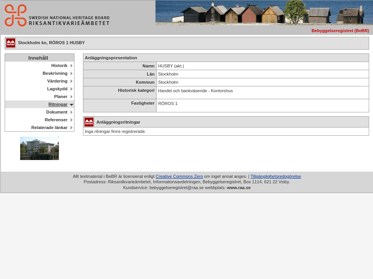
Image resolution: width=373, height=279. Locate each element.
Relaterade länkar (49, 127)
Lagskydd (57, 88)
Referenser (56, 119)
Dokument (56, 112)
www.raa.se (238, 187)
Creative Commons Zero (179, 176)
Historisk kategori (136, 90)
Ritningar (57, 104)
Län (151, 74)
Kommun (145, 82)
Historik (59, 65)
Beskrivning (55, 73)
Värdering (57, 81)
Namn (149, 66)
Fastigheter (142, 103)
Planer (60, 96)
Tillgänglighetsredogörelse (275, 176)
